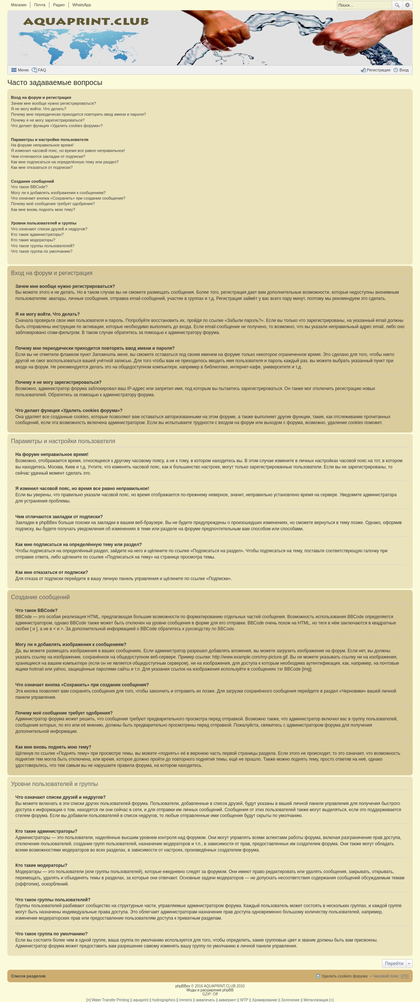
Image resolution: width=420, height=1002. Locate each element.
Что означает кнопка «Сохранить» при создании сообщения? (68, 198)
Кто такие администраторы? (37, 234)
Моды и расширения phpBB (209, 990)
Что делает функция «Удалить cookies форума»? (57, 125)
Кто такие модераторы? (33, 240)
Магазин (18, 5)
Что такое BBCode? (29, 187)
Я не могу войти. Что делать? (38, 109)
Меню (23, 70)
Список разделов (28, 976)
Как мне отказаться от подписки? (42, 167)
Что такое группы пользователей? (42, 246)
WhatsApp (82, 5)
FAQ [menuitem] (42, 70)
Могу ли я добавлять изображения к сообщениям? (58, 192)
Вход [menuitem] (404, 70)
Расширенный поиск (408, 5)
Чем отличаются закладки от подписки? (48, 156)
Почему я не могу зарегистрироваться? (48, 120)
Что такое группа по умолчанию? (42, 251)
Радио (59, 5)
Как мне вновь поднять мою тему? (43, 209)
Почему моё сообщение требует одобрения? (53, 203)
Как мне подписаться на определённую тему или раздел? (65, 162)
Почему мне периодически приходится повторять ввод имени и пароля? (78, 114)
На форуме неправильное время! (42, 145)
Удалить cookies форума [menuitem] (344, 976)
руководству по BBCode (210, 628)
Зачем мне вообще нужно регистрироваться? (53, 103)
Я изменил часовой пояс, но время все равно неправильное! (68, 150)
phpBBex (182, 986)
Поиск (397, 5)
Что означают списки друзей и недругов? (49, 229)
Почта (39, 5)
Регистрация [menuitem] (378, 70)
